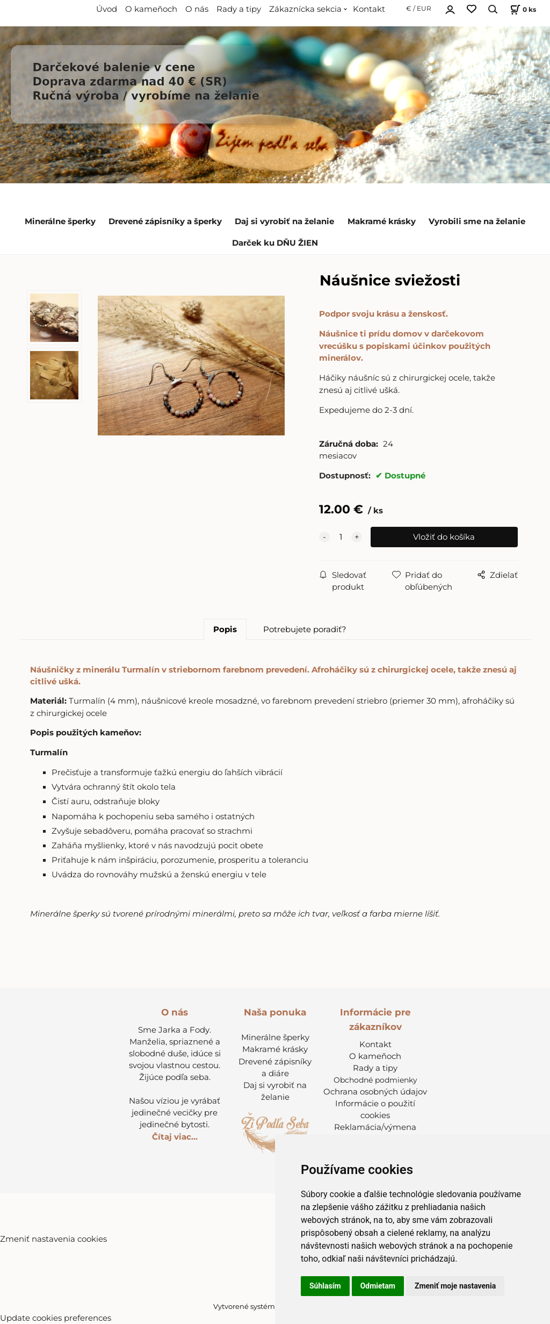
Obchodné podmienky (375, 1080)
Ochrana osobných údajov (375, 1092)
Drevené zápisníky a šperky (165, 221)
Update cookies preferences (55, 1318)
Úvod (106, 9)
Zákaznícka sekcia (305, 9)
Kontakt (369, 9)
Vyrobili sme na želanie (477, 221)
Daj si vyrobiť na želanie (284, 221)
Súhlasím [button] (325, 1286)
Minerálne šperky (60, 221)
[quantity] (340, 537)
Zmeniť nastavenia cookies (53, 1239)
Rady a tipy (238, 9)
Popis (225, 629)
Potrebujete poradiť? (304, 629)
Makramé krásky (382, 221)
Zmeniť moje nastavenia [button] (455, 1286)
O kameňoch (151, 9)
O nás (196, 9)
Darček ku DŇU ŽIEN (275, 243)
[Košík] (522, 9)
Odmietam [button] (377, 1286)
